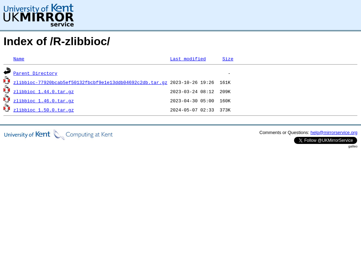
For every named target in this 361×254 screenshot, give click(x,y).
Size (227, 58)
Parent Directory (35, 73)
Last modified (188, 58)
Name (18, 58)
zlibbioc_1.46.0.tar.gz (43, 100)
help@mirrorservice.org (334, 132)
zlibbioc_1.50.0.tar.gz (43, 110)
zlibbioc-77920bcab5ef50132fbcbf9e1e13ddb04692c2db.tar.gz (90, 82)
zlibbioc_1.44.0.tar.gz (43, 91)
